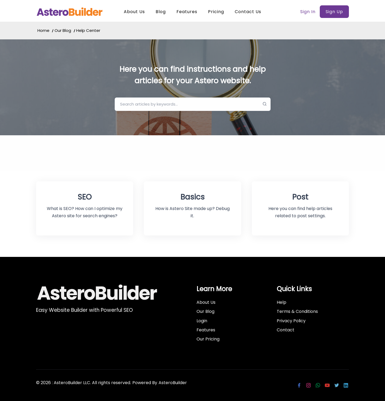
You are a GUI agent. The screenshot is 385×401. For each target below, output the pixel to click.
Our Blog (63, 30)
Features (186, 12)
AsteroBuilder (173, 383)
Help (281, 302)
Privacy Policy (291, 321)
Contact (285, 330)
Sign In (307, 12)
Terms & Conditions (297, 311)
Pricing (216, 12)
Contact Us (248, 12)
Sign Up (334, 12)
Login (202, 321)
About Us (134, 12)
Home (43, 30)
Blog (161, 12)
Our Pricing (208, 339)
